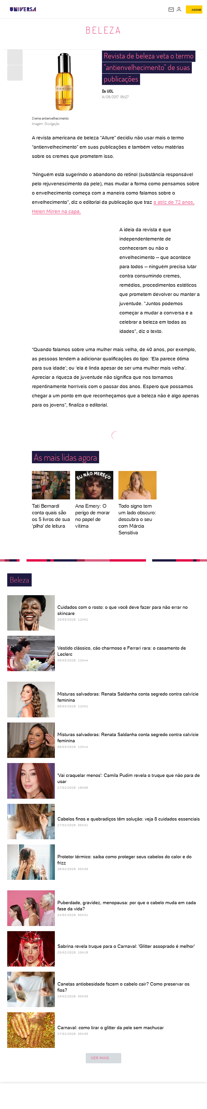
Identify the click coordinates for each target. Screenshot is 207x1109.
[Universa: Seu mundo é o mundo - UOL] (23, 9)
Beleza (103, 30)
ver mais (103, 1058)
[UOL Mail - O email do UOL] (171, 9)
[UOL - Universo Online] (39, 9)
